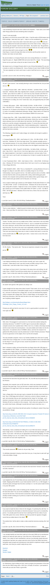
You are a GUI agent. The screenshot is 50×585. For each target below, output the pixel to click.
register (47, 5)
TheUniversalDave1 (11, 258)
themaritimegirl (11, 80)
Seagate (5, 550)
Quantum (5, 548)
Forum (4, 9)
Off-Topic (21, 15)
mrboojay (4, 26)
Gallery (13, 9)
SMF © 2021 (30, 581)
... (13, 576)
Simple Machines (38, 581)
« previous (42, 15)
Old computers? (34, 15)
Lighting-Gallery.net (6, 15)
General (15, 15)
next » (47, 15)
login (42, 5)
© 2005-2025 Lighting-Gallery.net (10, 581)
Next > (8, 576)
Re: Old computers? (7, 79)
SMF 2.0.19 (23, 581)
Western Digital (7, 552)
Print (47, 576)
